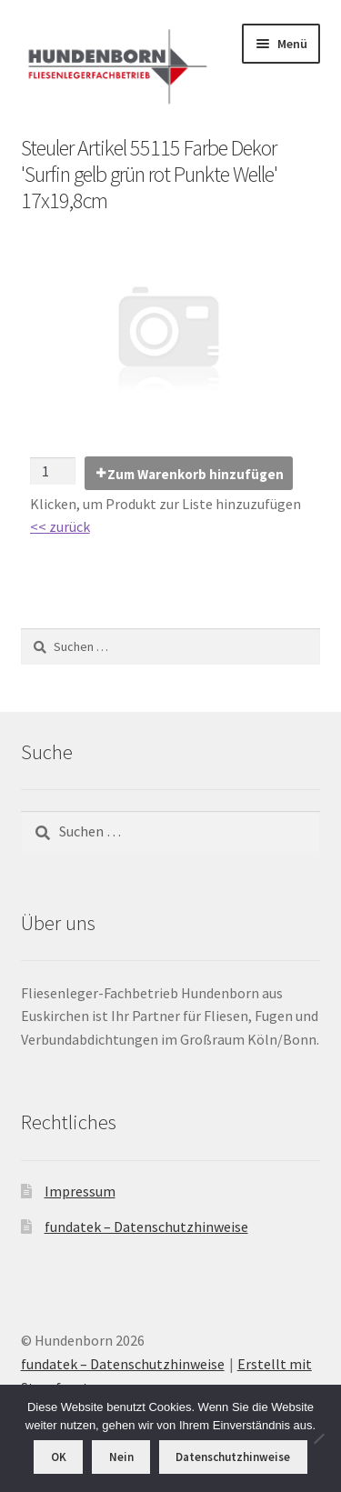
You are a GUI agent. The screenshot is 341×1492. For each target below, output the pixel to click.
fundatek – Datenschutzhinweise (146, 1226)
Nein (121, 1457)
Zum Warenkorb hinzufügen (195, 474)
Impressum (80, 1191)
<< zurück (60, 526)
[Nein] (318, 1438)
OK (58, 1457)
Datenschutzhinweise (233, 1457)
